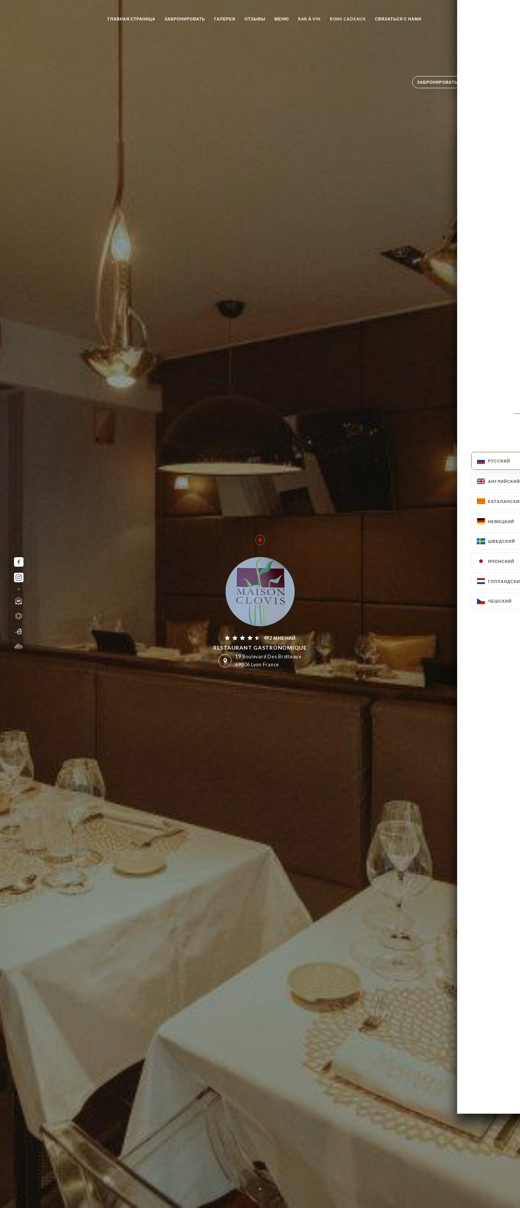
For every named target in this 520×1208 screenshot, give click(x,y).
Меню (282, 18)
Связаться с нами (398, 18)
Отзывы (254, 18)
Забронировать (184, 18)
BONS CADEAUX (348, 18)
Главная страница (131, 18)
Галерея (225, 18)
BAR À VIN (309, 18)
